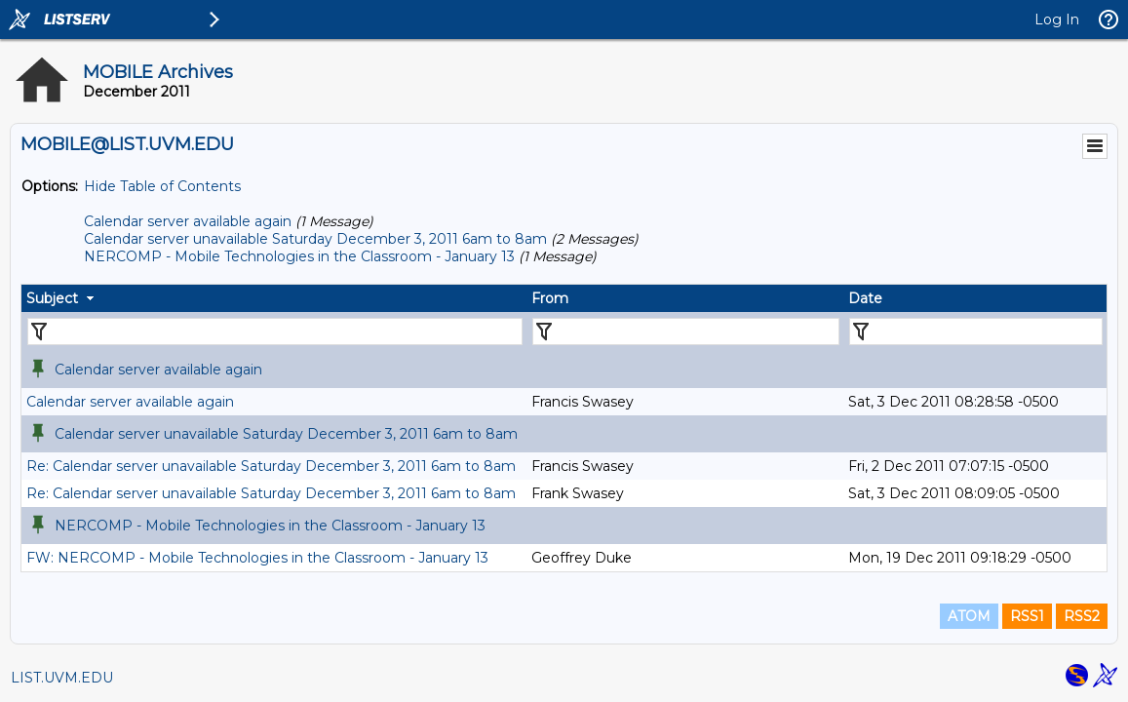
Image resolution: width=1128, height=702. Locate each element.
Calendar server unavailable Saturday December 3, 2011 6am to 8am (315, 239)
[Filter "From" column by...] (685, 331)
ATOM (969, 616)
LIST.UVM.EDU (62, 677)
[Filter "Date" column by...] (976, 331)
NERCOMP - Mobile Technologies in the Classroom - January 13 (299, 256)
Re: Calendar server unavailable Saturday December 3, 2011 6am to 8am (271, 466)
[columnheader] (273, 298)
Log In (1056, 19)
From (549, 298)
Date (865, 298)
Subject (52, 298)
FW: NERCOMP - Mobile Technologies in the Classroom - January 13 (257, 557)
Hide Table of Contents (162, 186)
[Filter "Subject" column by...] (275, 331)
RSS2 (1082, 616)
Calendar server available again (188, 221)
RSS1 (1027, 616)
